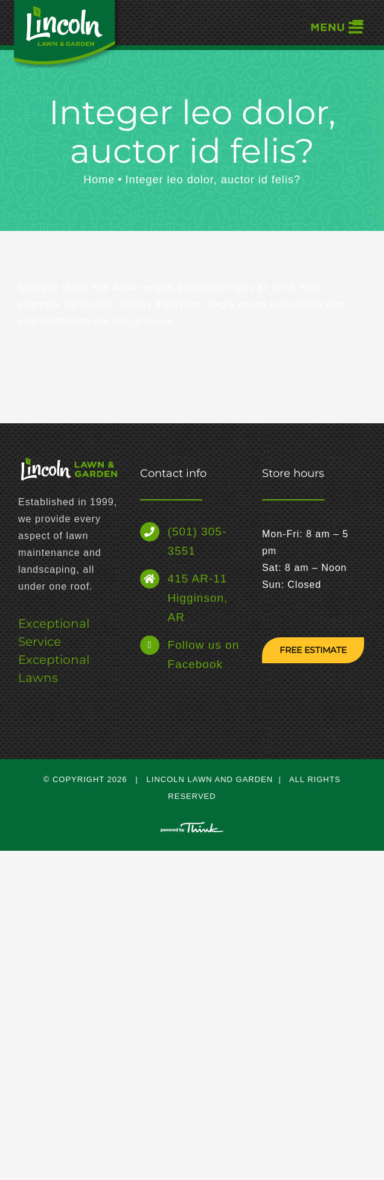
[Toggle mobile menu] (336, 27)
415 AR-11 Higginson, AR (198, 598)
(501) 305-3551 (197, 541)
